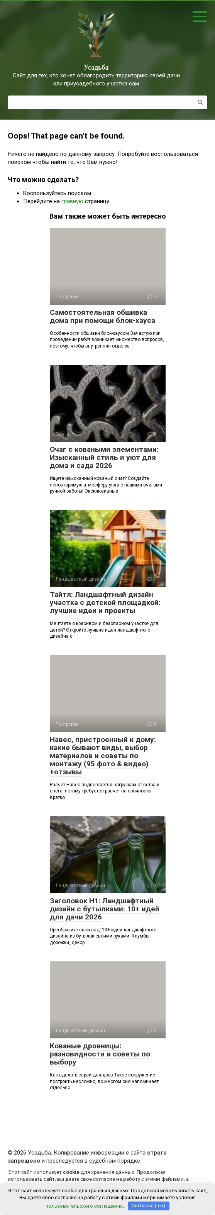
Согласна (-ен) (148, 1205)
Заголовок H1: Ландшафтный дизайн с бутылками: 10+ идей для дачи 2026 (104, 908)
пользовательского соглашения (84, 1205)
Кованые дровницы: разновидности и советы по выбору (100, 1053)
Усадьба (95, 67)
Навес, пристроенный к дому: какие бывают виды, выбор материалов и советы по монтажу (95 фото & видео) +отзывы (103, 755)
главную (72, 201)
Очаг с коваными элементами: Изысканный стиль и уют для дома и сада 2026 (104, 457)
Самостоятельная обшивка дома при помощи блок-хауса (102, 316)
